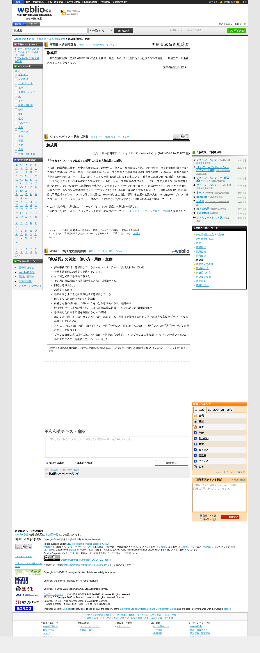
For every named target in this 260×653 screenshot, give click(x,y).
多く (186, 167)
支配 (171, 167)
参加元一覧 (240, 24)
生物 (20, 136)
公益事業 (59, 271)
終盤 (186, 325)
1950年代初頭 (94, 172)
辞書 (18, 2)
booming (202, 196)
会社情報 (157, 630)
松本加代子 (202, 208)
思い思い (204, 438)
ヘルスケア (24, 123)
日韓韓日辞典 (90, 2)
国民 (82, 280)
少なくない (68, 62)
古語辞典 (105, 2)
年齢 (201, 432)
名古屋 (138, 194)
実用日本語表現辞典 (63, 44)
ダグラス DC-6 (73, 194)
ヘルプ (243, 2)
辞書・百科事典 (37, 38)
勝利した (75, 167)
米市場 (76, 312)
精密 (201, 444)
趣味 (20, 127)
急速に (115, 176)
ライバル (161, 185)
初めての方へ (225, 24)
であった (171, 185)
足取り (202, 455)
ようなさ (142, 58)
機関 (103, 312)
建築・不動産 (25, 105)
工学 (20, 101)
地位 (184, 172)
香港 (59, 172)
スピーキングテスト (30, 285)
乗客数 (147, 176)
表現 (160, 58)
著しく (97, 58)
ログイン (213, 2)
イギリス (109, 172)
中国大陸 (54, 176)
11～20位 (213, 409)
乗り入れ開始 (92, 194)
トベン (200, 192)
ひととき (204, 449)
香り (77, 303)
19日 (179, 67)
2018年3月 (170, 67)
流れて (69, 172)
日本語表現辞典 (57, 38)
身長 (201, 415)
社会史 (200, 201)
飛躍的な (173, 58)
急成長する (202, 268)
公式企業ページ (161, 626)
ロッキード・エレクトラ (63, 199)
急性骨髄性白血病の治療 (210, 234)
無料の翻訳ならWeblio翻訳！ (74, 13)
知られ (81, 316)
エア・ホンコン (64, 190)
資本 (164, 181)
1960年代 (108, 194)
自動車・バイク (26, 92)
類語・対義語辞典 (35, 2)
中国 (67, 316)
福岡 (129, 194)
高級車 (166, 316)
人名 (20, 145)
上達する (132, 58)
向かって (62, 330)
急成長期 (201, 281)
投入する (123, 199)
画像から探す (86, 630)
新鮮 (201, 421)
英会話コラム (26, 267)
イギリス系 (119, 181)
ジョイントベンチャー (106, 267)
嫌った (180, 167)
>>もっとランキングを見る (230, 472)
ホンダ (58, 316)
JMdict (66, 609)
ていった (167, 199)
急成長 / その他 (204, 264)
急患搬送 (201, 247)
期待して (82, 339)
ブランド (175, 316)
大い (98, 280)
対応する (174, 176)
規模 (140, 190)
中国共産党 (86, 167)
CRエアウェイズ (100, 190)
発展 (111, 58)
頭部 (123, 303)
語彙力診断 (25, 281)
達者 (201, 427)
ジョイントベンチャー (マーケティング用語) (212, 169)
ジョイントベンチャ (208, 159)
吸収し (134, 190)
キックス (164, 334)
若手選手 (166, 325)
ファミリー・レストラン (210, 217)
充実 (154, 199)
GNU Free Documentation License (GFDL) (87, 544)
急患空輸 (201, 251)
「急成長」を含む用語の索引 (64, 469)
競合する (134, 316)
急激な (157, 176)
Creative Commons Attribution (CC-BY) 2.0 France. (85, 560)
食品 (20, 140)
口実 (201, 466)
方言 (20, 149)
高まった (85, 176)
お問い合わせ (123, 626)
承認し (141, 172)
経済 (67, 276)
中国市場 (121, 316)
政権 (69, 289)
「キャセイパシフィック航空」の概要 (148, 211)
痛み (149, 307)
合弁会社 (138, 185)
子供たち (64, 307)
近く (74, 294)
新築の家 (59, 294)
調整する (88, 312)
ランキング (111, 45)
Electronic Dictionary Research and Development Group (148, 609)
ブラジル (59, 334)
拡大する (124, 176)
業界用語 (23, 79)
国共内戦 (62, 167)
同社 (149, 316)
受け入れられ (129, 267)
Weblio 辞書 (230, 2)
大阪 (121, 194)
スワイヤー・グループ (147, 181)
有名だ (86, 276)
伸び (163, 176)
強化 (49, 185)
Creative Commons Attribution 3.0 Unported (83, 565)
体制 (182, 181)
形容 (185, 58)
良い (85, 303)
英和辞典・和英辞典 (200, 633)
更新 (184, 67)
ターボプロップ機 (178, 194)
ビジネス (23, 74)
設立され (138, 167)
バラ (90, 303)
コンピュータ (25, 83)
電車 (20, 87)
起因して (116, 307)
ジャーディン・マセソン (116, 185)
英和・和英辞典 (55, 2)
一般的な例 (53, 58)
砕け (72, 298)
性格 (90, 280)
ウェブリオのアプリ (90, 626)
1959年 (74, 185)
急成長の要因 (203, 276)
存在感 (181, 334)
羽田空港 (57, 194)
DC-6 (84, 181)
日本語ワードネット (53, 594)
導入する (95, 181)
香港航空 (181, 185)
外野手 (106, 325)
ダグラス (65, 181)
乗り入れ (152, 194)
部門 (67, 271)
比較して (67, 58)
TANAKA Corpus (23, 556)
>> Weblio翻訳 (238, 479)
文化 (20, 114)
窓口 (67, 176)
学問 (20, 109)
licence (227, 609)
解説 (119, 160)
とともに (105, 181)
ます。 (99, 271)
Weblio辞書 (49, 547)
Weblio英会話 (27, 272)
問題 (56, 285)
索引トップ (84, 45)
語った (104, 339)
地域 (87, 294)
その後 (51, 167)
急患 (198, 243)
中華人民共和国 (121, 167)
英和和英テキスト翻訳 (65, 431)
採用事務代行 (62, 267)
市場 (151, 334)
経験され (82, 307)
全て (17, 71)
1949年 (105, 167)
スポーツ (23, 131)
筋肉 (128, 307)
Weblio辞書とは (50, 626)
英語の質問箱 (26, 276)
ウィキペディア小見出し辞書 (69, 136)
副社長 (106, 334)
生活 (20, 118)
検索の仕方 (48, 630)
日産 (67, 334)
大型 (54, 181)
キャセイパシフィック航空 (64, 160)
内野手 (149, 325)
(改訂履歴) (161, 547)
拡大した (151, 190)
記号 (18, 256)
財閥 (128, 181)
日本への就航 (167, 190)
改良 (82, 294)
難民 (52, 172)
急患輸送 (201, 255)
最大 (150, 185)
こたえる (204, 461)
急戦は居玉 (202, 285)
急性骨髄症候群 (205, 238)
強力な (158, 316)
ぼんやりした (62, 298)
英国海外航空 (91, 185)
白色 (56, 303)
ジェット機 (86, 199)
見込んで (88, 271)
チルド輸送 (202, 213)
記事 (88, 160)
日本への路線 (141, 199)
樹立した (158, 172)
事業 (106, 176)
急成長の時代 (203, 272)
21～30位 (226, 409)
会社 (122, 190)
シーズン (179, 325)
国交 (148, 172)
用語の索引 (98, 45)
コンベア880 (103, 199)
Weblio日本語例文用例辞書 (68, 251)
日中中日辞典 (73, 2)
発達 (103, 58)
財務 (177, 181)
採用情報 (157, 633)
